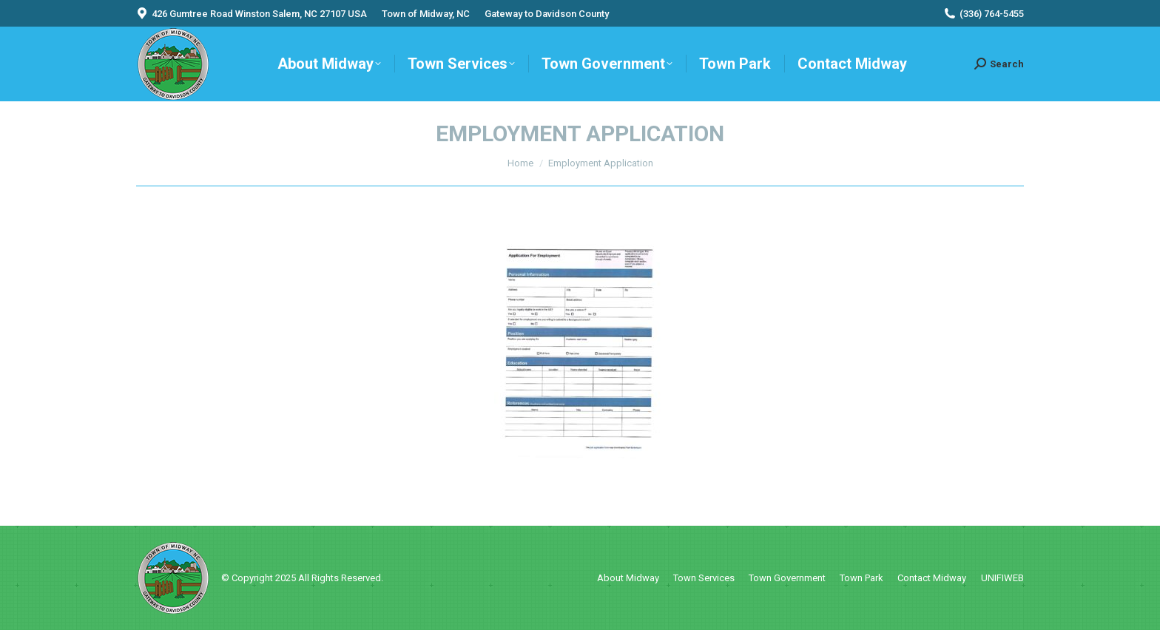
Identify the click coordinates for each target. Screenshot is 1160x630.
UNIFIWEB (1002, 577)
